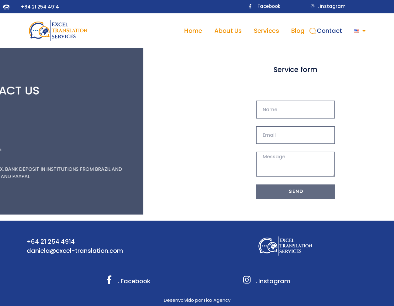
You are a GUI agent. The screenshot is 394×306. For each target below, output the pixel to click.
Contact (329, 30)
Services (266, 30)
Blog (298, 30)
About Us (228, 30)
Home (193, 30)
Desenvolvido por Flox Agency (197, 300)
